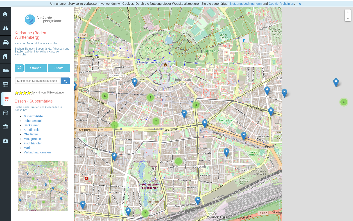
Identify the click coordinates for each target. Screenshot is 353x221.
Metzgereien (32, 139)
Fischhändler (33, 143)
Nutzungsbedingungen (246, 3)
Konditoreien (32, 130)
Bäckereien (31, 125)
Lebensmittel (32, 121)
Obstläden (31, 134)
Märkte (28, 148)
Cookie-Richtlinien (281, 3)
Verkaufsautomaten (37, 152)
